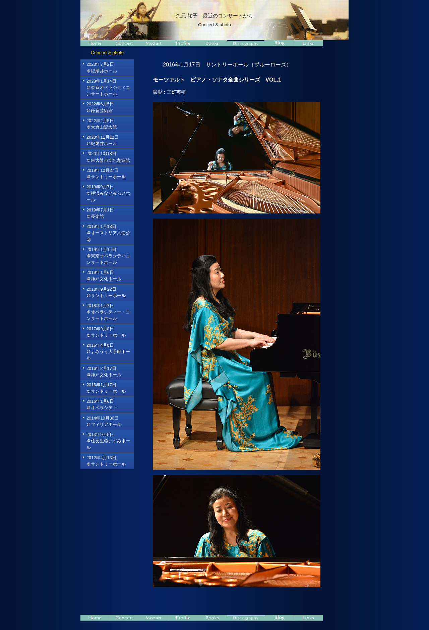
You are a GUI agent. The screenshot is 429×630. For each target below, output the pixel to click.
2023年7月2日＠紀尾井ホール (101, 67)
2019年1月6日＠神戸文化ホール (103, 275)
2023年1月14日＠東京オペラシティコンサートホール (108, 87)
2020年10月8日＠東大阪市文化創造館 (108, 156)
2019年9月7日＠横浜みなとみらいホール (108, 193)
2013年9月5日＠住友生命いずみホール (108, 441)
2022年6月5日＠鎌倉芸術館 (100, 107)
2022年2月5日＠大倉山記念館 (101, 124)
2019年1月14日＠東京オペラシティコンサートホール (108, 256)
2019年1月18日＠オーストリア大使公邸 (108, 233)
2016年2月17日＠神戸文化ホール (103, 371)
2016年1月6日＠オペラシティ (101, 404)
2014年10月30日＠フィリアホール (103, 421)
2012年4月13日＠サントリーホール (106, 461)
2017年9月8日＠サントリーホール (106, 332)
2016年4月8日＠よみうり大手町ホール (108, 351)
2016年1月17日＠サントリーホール (106, 388)
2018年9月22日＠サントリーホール (106, 292)
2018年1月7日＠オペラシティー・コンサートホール (108, 312)
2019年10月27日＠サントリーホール (106, 173)
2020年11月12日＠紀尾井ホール (102, 140)
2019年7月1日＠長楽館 (100, 213)
